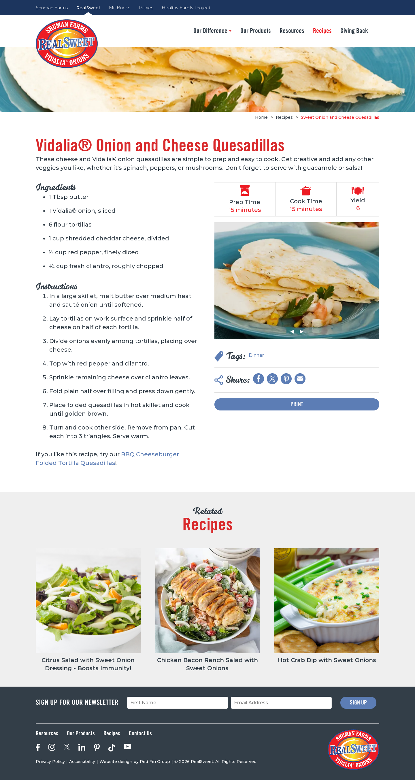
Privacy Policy (50, 761)
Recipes (322, 31)
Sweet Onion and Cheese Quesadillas (340, 117)
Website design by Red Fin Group (134, 761)
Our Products (255, 31)
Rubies (146, 7)
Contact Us (140, 733)
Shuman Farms (52, 7)
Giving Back (354, 31)
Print (296, 404)
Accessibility (82, 761)
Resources (292, 31)
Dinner (256, 355)
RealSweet (88, 7)
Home (261, 117)
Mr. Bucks (119, 7)
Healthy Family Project (186, 7)
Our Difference (212, 31)
